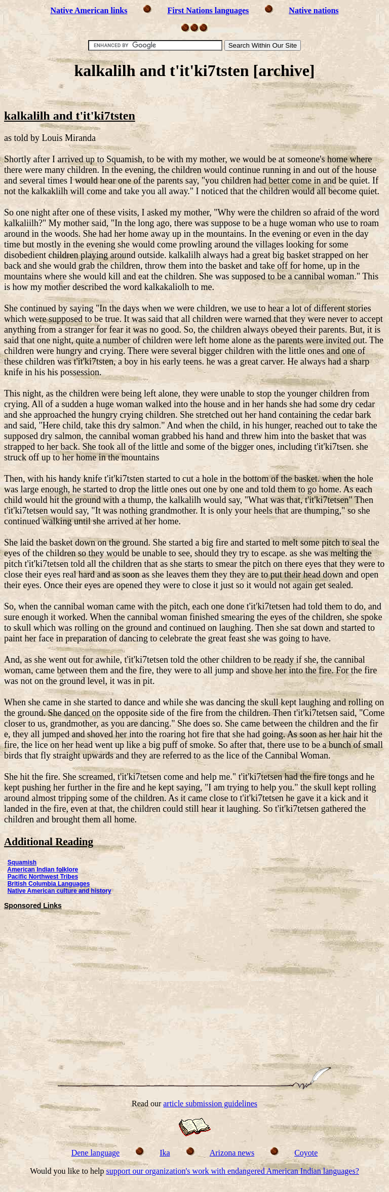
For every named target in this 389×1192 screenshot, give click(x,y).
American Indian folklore (42, 869)
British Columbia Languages (49, 883)
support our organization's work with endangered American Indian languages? (232, 1171)
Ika (165, 1152)
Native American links (88, 10)
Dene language (95, 1152)
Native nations (313, 10)
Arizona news (232, 1152)
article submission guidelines (210, 1103)
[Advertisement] (194, 95)
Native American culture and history (59, 890)
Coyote (306, 1152)
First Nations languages (208, 10)
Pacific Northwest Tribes (43, 876)
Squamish (22, 862)
